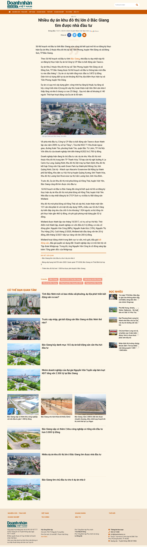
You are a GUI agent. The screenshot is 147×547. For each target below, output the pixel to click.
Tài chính (69, 12)
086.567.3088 (113, 532)
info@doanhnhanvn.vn (116, 534)
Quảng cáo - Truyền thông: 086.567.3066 (122, 541)
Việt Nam (32, 12)
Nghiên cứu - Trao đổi (19, 12)
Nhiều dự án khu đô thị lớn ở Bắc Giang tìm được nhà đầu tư (71, 454)
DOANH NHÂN (41, 12)
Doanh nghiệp (59, 12)
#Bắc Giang (53, 279)
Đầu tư (76, 12)
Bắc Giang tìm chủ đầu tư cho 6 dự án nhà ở (58, 258)
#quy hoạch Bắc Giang (93, 283)
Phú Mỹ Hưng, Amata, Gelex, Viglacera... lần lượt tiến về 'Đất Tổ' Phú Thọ (128, 310)
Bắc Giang (75, 58)
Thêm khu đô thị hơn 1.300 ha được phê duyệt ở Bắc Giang (63, 268)
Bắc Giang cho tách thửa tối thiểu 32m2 (55, 417)
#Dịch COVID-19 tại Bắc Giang (71, 279)
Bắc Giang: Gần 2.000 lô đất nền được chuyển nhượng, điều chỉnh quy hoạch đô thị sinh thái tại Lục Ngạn (90, 419)
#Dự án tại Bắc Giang (50, 283)
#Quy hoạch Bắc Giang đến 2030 (71, 283)
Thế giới (49, 12)
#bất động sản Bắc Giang (92, 279)
